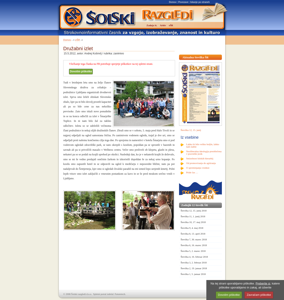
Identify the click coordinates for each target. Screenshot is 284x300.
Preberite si (263, 283)
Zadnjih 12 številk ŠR (194, 205)
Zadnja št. (151, 25)
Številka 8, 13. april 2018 (193, 233)
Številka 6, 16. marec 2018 (194, 245)
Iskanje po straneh (200, 2)
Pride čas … (192, 172)
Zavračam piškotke (259, 294)
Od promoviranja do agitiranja (201, 163)
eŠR (77, 40)
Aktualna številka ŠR (195, 57)
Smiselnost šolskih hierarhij (199, 158)
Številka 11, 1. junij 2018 (193, 216)
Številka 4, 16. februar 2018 (194, 256)
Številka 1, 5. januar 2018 (193, 274)
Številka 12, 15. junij (191, 130)
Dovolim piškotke (81, 71)
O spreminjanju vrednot (197, 167)
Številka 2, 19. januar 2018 (194, 268)
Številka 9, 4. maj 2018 (192, 228)
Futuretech (120, 294)
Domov (172, 2)
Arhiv (163, 25)
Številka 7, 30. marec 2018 (194, 239)
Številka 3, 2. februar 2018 (194, 262)
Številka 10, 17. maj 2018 (193, 222)
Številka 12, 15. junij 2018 (194, 210)
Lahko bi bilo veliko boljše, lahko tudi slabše (202, 145)
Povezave (183, 2)
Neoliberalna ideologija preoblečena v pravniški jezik (203, 152)
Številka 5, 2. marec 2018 (193, 251)
